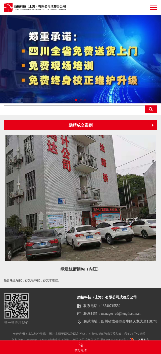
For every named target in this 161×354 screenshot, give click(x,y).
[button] (76, 100)
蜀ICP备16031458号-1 (114, 340)
